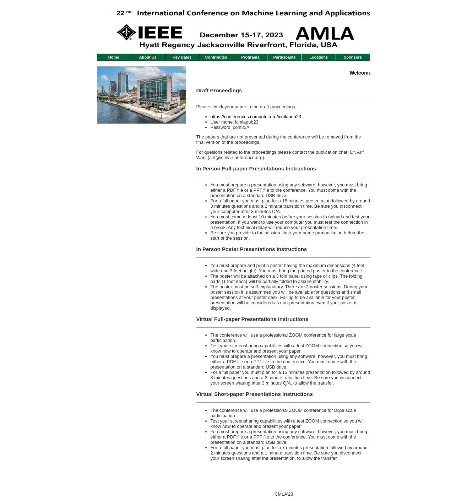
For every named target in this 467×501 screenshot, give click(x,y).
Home (113, 57)
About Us (148, 57)
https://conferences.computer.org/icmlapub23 (256, 116)
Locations (318, 57)
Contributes (216, 57)
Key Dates (182, 57)
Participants (284, 57)
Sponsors (353, 57)
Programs (250, 57)
